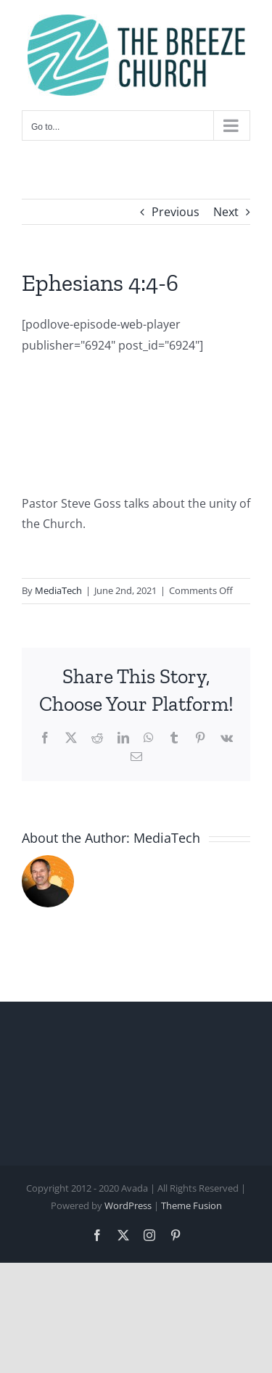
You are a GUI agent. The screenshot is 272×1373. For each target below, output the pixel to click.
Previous (175, 212)
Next (226, 212)
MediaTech (58, 590)
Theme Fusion (191, 1205)
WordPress (128, 1205)
